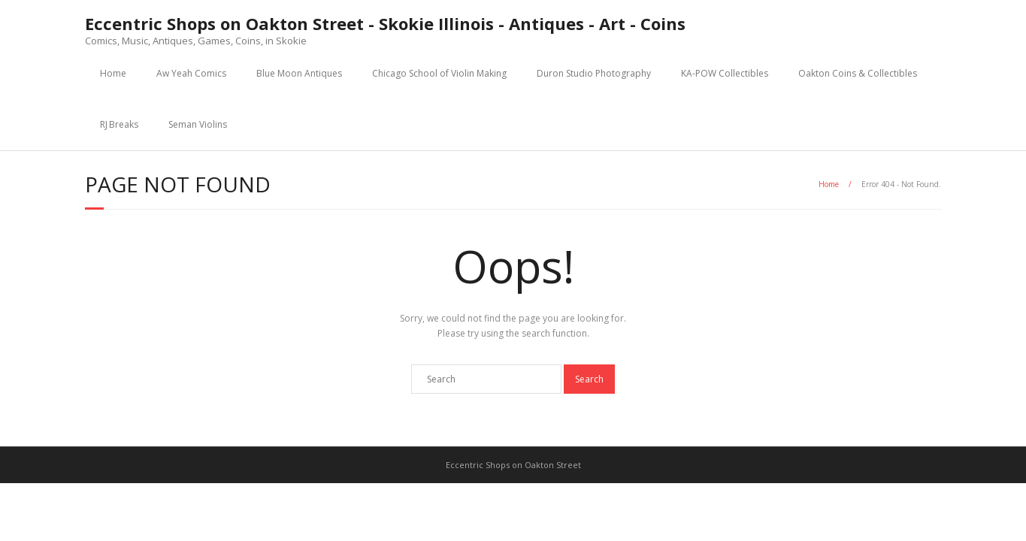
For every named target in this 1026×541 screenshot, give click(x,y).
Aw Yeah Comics (191, 73)
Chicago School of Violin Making (439, 73)
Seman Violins (197, 124)
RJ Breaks (119, 124)
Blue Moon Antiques (299, 73)
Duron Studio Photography (594, 73)
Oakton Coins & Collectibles (857, 73)
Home (113, 73)
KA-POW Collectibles (724, 73)
